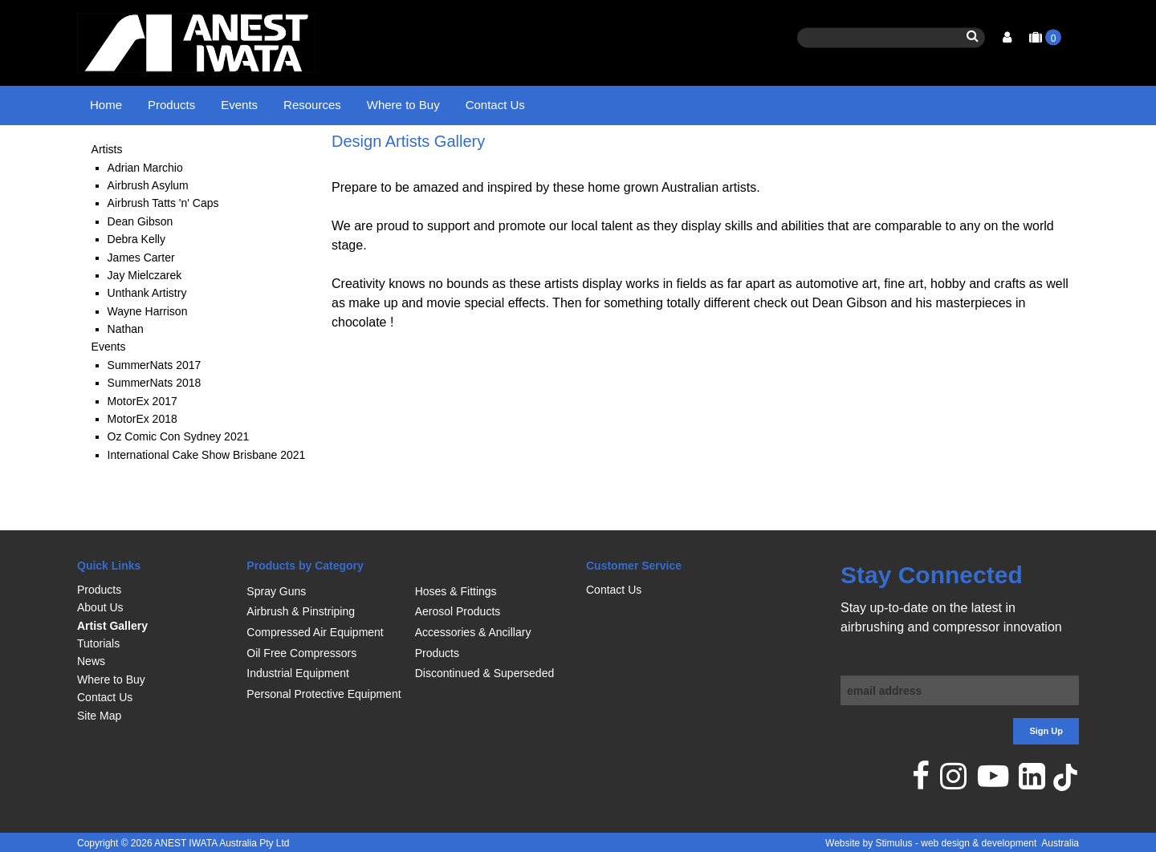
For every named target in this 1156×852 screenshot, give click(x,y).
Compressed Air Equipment (314, 632)
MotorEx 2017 (142, 441)
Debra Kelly (136, 280)
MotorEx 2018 (142, 459)
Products (171, 105)
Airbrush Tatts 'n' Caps (163, 243)
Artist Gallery (112, 625)
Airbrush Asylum (148, 225)
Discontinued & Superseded (485, 673)
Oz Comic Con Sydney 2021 (179, 477)
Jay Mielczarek (145, 315)
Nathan (126, 369)
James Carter (141, 297)
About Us (100, 607)
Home (106, 105)
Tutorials (98, 643)
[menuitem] (153, 589)
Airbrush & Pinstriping (300, 611)
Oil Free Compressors (301, 653)
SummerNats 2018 (154, 423)
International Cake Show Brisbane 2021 (207, 495)
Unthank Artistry (147, 333)
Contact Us (495, 105)
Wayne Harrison (148, 351)
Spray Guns (276, 591)
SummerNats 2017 (154, 405)
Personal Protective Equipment (323, 694)
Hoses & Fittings (456, 591)
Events (239, 105)
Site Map (99, 715)
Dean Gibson (140, 261)
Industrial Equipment (297, 673)
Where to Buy (403, 105)
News (91, 661)
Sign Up (1046, 731)
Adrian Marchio (145, 207)
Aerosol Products (458, 611)
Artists (107, 190)
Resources (312, 105)
